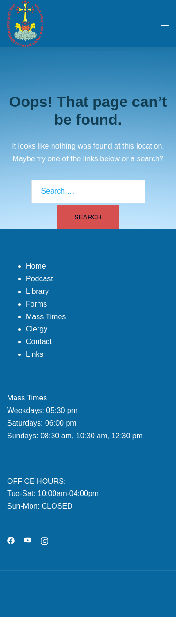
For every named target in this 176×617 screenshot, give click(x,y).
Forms (36, 304)
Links (34, 354)
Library (37, 291)
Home (36, 266)
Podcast (39, 279)
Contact (39, 342)
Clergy (36, 329)
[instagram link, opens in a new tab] (44, 540)
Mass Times (46, 317)
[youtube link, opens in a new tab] (27, 540)
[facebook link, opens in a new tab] (11, 540)
